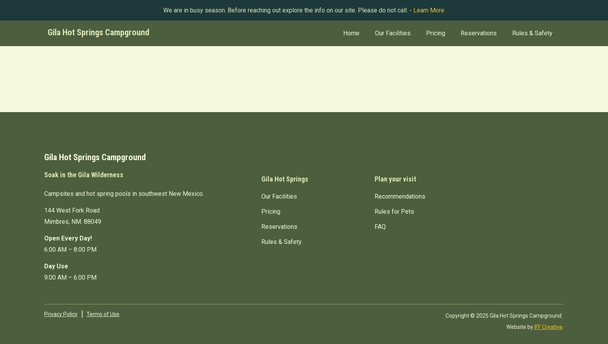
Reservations (479, 33)
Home (351, 33)
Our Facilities (393, 33)
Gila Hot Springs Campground (98, 32)
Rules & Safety (532, 33)
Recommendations (400, 196)
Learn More (428, 10)
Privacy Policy (61, 314)
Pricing (435, 33)
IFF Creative (548, 327)
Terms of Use (102, 314)
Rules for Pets (394, 211)
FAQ (380, 226)
